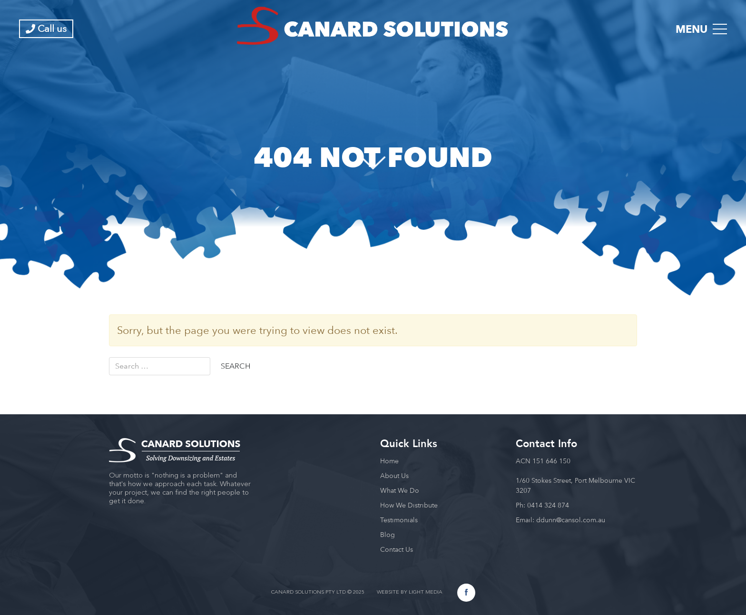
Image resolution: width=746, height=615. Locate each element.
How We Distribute (409, 505)
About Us (394, 475)
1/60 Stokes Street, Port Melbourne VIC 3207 (575, 485)
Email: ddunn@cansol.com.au (560, 520)
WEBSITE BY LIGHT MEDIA (409, 592)
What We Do (399, 490)
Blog (387, 534)
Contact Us (396, 549)
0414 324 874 (548, 505)
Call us (46, 28)
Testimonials (399, 520)
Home (389, 461)
